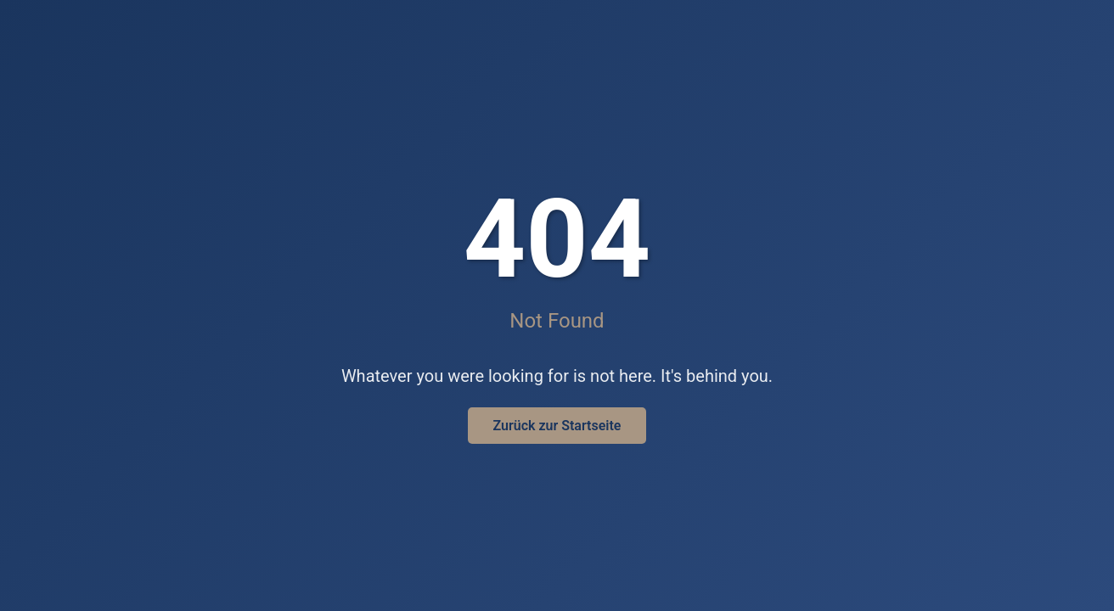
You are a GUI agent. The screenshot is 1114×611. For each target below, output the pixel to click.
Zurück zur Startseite (557, 426)
